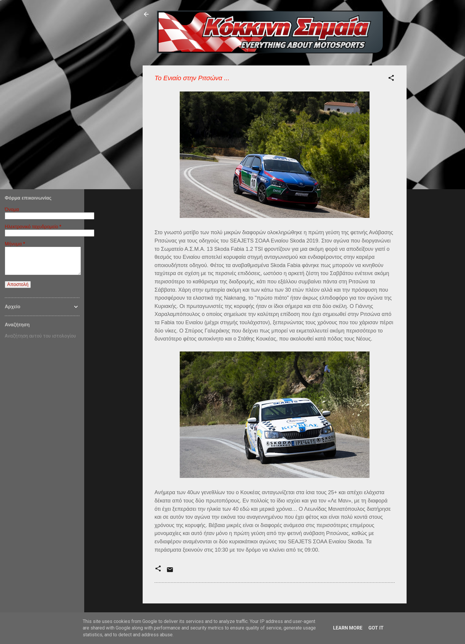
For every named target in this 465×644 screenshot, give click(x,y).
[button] (391, 78)
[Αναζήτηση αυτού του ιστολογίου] (42, 336)
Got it (376, 628)
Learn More (347, 628)
